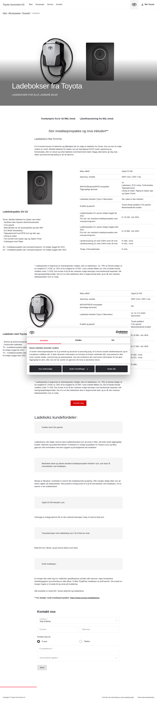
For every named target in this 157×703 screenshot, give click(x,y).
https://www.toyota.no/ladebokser (85, 598)
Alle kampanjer (14, 13)
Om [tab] (112, 340)
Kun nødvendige (45, 369)
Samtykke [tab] (44, 340)
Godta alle (111, 369)
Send (42, 668)
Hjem (5, 13)
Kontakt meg (78, 403)
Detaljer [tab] (78, 340)
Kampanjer (39, 4)
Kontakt (59, 4)
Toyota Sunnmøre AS (13, 4)
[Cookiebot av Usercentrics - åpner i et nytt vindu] (118, 332)
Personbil (26, 13)
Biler (31, 4)
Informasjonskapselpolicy (146, 697)
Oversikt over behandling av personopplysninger (118, 697)
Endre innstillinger (79, 369)
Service (50, 4)
